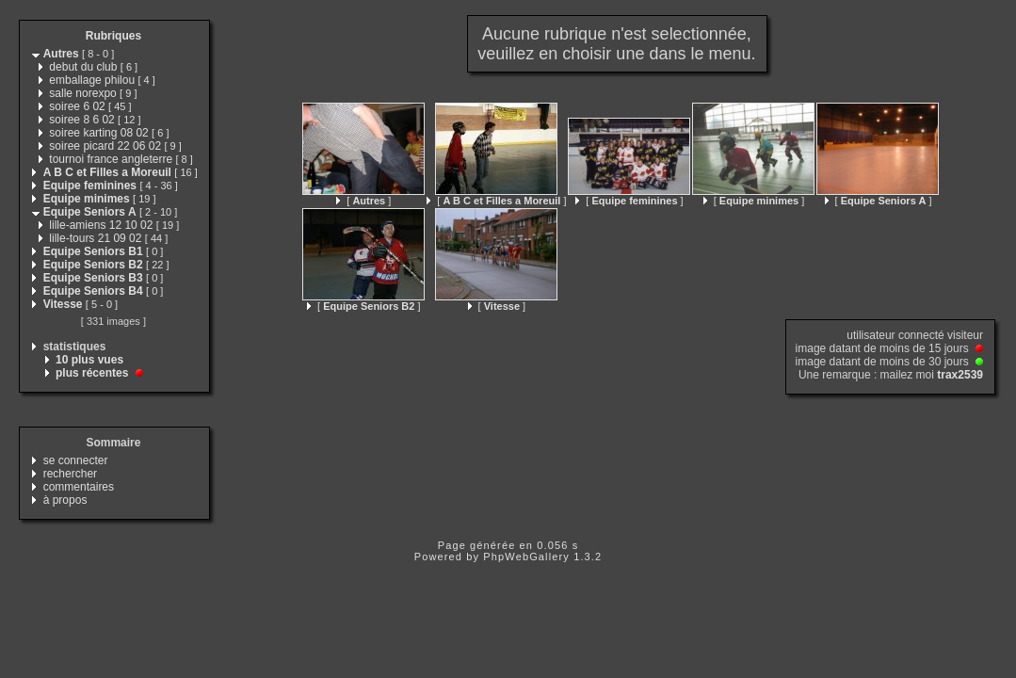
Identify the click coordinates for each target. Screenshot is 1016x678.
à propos (65, 500)
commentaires (78, 486)
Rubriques (113, 35)
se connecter (75, 460)
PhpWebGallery (526, 556)
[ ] (363, 200)
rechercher (70, 473)
